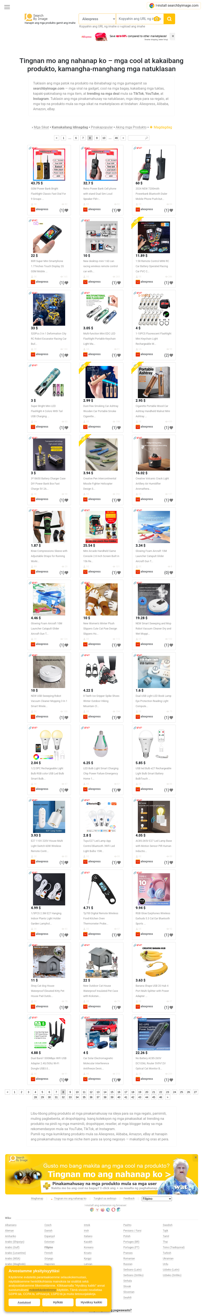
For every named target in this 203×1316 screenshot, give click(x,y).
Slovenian (129, 1291)
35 (84, 1097)
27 (195, 1092)
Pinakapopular (102, 127)
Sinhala (127, 1280)
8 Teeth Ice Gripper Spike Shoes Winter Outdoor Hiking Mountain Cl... (101, 701)
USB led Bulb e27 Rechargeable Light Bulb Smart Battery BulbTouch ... (153, 773)
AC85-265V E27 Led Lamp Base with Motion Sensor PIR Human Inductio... (154, 846)
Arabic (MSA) (12, 1258)
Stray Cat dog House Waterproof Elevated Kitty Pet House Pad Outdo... (47, 991)
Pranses (128, 1252)
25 (181, 1092)
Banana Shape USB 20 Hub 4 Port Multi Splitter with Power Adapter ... (152, 991)
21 (153, 1092)
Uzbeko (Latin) (171, 1269)
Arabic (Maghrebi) (15, 1264)
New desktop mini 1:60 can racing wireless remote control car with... (100, 266)
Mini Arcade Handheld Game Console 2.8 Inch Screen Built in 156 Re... (101, 556)
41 (125, 1097)
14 (105, 1092)
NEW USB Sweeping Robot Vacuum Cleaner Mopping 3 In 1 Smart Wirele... (49, 701)
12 (91, 1092)
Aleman (9, 1230)
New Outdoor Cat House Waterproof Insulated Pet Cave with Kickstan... (100, 991)
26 (188, 1092)
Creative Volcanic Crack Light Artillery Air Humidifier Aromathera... (152, 483)
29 (42, 1097)
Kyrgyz (88, 1258)
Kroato (88, 1252)
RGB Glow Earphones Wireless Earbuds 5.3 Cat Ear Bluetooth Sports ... (153, 918)
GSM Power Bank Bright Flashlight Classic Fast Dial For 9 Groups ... (48, 193)
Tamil (166, 1236)
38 (105, 1097)
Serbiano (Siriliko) (133, 1275)
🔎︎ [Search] (146, 138)
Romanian (129, 1258)
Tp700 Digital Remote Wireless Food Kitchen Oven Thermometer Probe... (100, 918)
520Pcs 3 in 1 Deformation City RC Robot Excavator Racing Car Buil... (48, 338)
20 (146, 1092)
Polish (127, 1236)
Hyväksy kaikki (91, 1302)
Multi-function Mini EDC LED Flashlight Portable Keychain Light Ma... (99, 338)
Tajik (165, 1230)
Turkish (167, 1252)
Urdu (165, 1264)
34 (77, 1097)
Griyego (49, 1258)
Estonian (49, 1241)
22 (160, 1092)
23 (167, 1092)
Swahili (127, 1297)
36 (91, 1097)
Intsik (87, 1225)
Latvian (88, 1264)
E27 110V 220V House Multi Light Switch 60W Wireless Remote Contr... (47, 846)
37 (98, 1097)
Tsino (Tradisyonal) (174, 1247)
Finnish (49, 1252)
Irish (86, 1230)
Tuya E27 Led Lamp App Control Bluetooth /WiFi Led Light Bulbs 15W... (99, 846)
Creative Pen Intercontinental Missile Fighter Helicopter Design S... (99, 483)
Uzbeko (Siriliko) (172, 1275)
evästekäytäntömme (42, 1290)
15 (111, 1092)
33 (70, 1097)
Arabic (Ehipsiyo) (14, 1241)
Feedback (129, 1198)
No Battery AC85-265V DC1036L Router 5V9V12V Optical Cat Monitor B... (151, 1063)
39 (111, 1097)
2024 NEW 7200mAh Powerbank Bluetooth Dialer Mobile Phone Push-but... (151, 193)
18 (132, 1092)
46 (116, 138)
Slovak (127, 1286)
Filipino (49, 1247)
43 (139, 1097)
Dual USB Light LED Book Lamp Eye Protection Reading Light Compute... (153, 701)
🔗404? (33, 148)
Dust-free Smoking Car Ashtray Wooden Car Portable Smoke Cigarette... (100, 411)
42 (132, 1097)
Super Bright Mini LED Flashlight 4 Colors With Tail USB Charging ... (47, 411)
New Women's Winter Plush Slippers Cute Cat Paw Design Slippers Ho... (100, 628)
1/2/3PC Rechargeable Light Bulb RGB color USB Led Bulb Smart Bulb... (47, 773)
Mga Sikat (41, 127)
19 (139, 1092)
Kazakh (88, 1241)
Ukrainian (168, 1258)
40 (118, 1097)
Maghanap (37, 1198)
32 (63, 1097)
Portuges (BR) (131, 1241)
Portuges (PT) (131, 1247)
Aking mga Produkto (131, 127)
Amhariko (10, 1236)
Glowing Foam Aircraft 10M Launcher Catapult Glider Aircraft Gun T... (151, 556)
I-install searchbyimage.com (173, 5)
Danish (49, 1230)
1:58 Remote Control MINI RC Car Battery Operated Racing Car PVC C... (152, 266)
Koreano (89, 1247)
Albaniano (11, 1225)
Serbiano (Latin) (132, 1269)
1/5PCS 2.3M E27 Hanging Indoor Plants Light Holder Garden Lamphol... (46, 918)
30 (49, 1097)
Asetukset (24, 1302)
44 (146, 1097)
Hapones (50, 1264)
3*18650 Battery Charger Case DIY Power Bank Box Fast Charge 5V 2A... (48, 483)
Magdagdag (160, 127)
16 (118, 1092)
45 (153, 1097)
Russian (127, 1264)
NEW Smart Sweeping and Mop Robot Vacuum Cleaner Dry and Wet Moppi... (153, 628)
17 (125, 1092)
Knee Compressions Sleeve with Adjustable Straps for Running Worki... (49, 556)
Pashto (127, 1225)
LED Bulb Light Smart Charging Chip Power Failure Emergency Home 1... (100, 773)
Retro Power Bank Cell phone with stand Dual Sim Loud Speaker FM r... (99, 193)
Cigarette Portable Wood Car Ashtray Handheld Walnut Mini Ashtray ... (153, 411)
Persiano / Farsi (132, 1230)
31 (56, 1097)
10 (103, 138)
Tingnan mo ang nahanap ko (68, 1198)
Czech (48, 1225)
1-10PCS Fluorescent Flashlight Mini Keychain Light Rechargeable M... (153, 338)
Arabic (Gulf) (12, 1247)
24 (174, 1092)
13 (98, 1092)
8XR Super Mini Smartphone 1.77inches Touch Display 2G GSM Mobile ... (47, 266)
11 (84, 1092)
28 (35, 1097)
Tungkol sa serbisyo (105, 1198)
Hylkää (58, 1302)
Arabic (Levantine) (15, 1252)
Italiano (88, 1236)
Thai (165, 1241)
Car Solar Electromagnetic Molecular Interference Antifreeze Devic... (98, 1063)
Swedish (168, 1225)
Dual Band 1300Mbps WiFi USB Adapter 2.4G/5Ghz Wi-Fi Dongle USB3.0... (48, 1063)
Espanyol (50, 1236)
